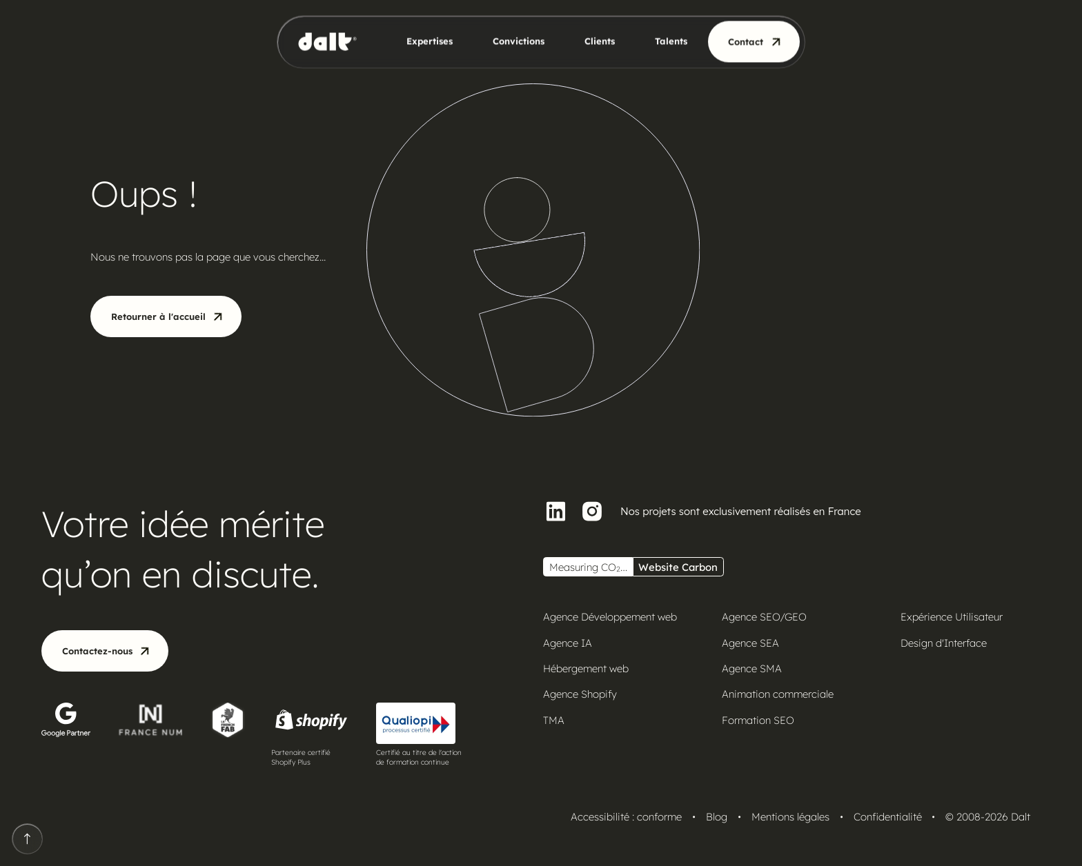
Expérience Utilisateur (952, 616)
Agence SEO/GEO (764, 616)
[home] (332, 42)
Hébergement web (586, 668)
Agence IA (567, 643)
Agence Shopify (580, 694)
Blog (716, 816)
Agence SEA (750, 643)
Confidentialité (888, 816)
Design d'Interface (944, 643)
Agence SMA (752, 668)
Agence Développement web (610, 616)
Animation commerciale (778, 694)
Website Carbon (678, 567)
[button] (420, 42)
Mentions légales (790, 816)
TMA (553, 720)
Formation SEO (758, 720)
